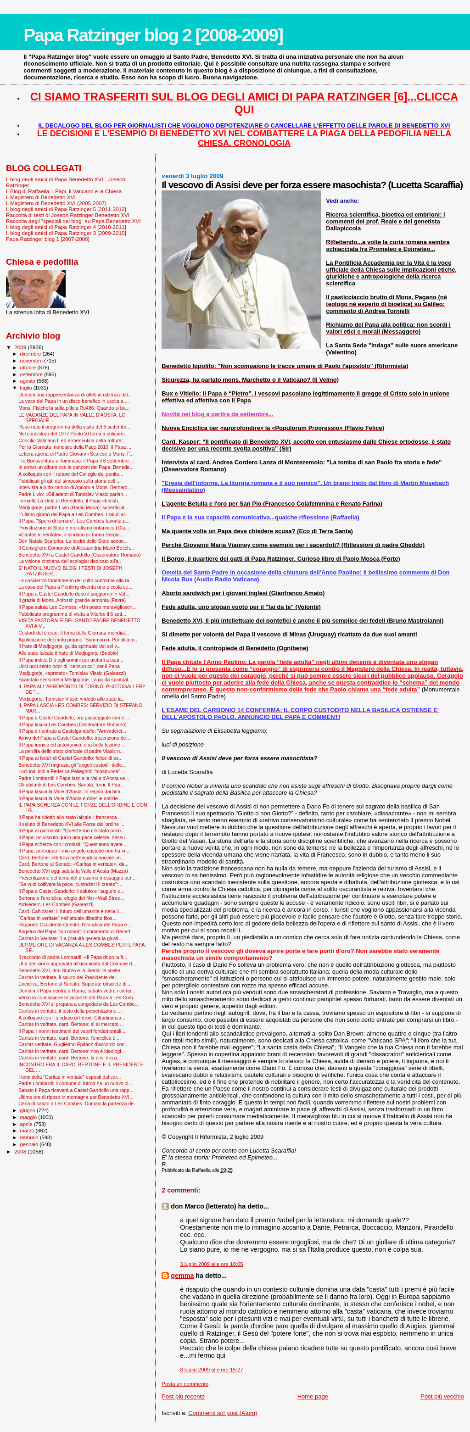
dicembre (31, 354)
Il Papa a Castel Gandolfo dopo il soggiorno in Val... (73, 593)
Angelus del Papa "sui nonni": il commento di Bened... (76, 931)
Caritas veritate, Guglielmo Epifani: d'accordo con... (73, 1044)
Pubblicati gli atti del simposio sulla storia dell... (68, 481)
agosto (28, 381)
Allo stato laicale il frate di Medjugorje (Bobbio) (68, 653)
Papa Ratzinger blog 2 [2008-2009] (153, 35)
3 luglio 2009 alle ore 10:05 (211, 1264)
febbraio (30, 1137)
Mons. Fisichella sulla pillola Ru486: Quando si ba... (73, 408)
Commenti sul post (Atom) (222, 1413)
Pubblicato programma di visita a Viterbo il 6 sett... (72, 614)
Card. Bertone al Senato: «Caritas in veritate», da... (73, 864)
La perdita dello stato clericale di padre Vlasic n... (71, 751)
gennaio (30, 1144)
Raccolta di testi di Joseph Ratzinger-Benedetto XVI (67, 215)
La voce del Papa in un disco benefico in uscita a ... (73, 401)
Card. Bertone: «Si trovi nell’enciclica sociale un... (71, 857)
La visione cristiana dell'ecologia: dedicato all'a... (70, 561)
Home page (312, 1396)
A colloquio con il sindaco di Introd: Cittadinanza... (71, 1017)
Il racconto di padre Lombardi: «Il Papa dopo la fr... (72, 957)
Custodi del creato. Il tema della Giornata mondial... (73, 632)
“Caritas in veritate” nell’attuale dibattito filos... (67, 918)
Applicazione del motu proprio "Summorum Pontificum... (78, 639)
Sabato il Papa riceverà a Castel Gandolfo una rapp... (76, 1090)
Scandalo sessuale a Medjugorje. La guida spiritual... (75, 679)
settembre (32, 374)
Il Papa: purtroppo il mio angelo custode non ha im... (74, 850)
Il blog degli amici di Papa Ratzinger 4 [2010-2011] (66, 227)
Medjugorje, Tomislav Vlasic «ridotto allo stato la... (72, 699)
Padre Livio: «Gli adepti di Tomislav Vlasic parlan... (72, 494)
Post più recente (183, 1396)
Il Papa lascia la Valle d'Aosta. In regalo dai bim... (71, 791)
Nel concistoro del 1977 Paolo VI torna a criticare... (73, 433)
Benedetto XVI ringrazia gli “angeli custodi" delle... (72, 765)
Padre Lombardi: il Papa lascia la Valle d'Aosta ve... (73, 778)
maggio (29, 1117)
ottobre (29, 367)
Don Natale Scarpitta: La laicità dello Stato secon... (73, 541)
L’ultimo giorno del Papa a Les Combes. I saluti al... (73, 514)
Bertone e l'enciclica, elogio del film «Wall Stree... (71, 898)
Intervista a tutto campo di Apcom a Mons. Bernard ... (75, 487)
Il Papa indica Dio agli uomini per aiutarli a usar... (70, 660)
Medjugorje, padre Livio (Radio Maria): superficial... (73, 507)
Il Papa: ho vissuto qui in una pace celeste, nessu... (73, 837)
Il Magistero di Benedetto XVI (41, 197)
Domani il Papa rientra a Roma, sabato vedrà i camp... (76, 990)
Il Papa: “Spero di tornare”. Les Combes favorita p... (73, 521)
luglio (27, 387)
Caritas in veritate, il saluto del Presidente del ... (69, 977)
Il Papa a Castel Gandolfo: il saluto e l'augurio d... (71, 891)
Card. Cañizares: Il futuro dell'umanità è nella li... (70, 911)
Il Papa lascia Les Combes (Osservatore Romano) (72, 724)
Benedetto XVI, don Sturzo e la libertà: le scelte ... (71, 970)
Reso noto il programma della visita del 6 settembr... (74, 426)
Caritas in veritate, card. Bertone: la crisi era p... (69, 1057)
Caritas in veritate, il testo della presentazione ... (70, 1011)
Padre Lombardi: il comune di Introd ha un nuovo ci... (75, 1083)
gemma (182, 1275)
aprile (27, 1124)
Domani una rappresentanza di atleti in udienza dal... (75, 394)
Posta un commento (185, 1384)
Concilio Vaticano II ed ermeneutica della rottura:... (72, 440)
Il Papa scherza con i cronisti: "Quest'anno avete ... (73, 844)
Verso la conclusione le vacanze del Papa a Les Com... (77, 997)
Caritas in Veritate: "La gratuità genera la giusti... (70, 938)
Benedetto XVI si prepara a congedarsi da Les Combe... (78, 1004)
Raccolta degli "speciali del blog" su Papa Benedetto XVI (73, 221)
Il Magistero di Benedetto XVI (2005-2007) (56, 203)
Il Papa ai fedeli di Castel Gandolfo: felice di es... (70, 758)
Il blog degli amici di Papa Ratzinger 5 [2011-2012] (66, 209)
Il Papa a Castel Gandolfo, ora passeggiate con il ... (73, 717)
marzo (28, 1130)
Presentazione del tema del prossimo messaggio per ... (77, 877)
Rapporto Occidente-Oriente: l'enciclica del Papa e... (74, 924)
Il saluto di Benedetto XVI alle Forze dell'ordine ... (71, 824)
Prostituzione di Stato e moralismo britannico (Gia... (73, 527)
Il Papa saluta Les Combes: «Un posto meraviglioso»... (77, 607)
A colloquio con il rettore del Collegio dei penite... (70, 474)
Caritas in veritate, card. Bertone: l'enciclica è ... (69, 1038)
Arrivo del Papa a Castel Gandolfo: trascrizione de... (74, 738)
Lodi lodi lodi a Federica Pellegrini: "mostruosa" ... (71, 771)
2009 (21, 347)
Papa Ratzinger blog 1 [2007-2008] (48, 239)
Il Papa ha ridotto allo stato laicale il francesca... (69, 817)
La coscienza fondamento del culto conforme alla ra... (76, 580)
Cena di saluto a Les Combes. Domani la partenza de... (78, 1103)
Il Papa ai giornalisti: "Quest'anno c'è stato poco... (71, 830)
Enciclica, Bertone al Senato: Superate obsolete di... (74, 983)
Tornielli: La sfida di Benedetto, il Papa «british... (70, 500)
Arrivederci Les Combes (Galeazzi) (56, 904)
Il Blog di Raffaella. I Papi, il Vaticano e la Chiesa (64, 191)
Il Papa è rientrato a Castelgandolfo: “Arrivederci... (72, 731)
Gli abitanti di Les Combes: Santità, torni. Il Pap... (71, 784)
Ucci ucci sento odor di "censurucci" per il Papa (69, 666)
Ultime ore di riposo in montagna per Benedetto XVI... (76, 1097)
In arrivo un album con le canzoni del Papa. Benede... (76, 467)
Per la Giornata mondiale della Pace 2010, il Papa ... (74, 447)
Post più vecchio (442, 1396)
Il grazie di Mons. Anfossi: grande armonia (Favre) (72, 600)
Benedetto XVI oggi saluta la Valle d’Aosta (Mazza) (73, 871)
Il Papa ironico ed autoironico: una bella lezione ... (71, 744)
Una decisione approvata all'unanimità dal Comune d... (77, 963)
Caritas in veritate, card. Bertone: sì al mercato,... (71, 1024)
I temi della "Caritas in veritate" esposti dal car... (69, 1077)
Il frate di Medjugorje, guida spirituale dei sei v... (69, 646)
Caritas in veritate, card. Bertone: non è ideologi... (71, 1051)
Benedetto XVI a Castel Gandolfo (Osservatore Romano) (79, 554)
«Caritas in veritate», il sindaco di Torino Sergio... (70, 534)
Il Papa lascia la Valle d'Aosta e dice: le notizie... (70, 798)
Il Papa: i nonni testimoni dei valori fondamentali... (71, 1031)
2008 (21, 1151)
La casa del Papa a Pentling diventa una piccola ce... (75, 587)
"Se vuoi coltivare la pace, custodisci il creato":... (70, 884)
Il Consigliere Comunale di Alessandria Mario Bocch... (76, 548)
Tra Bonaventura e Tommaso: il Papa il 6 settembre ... (76, 460)
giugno (28, 1110)
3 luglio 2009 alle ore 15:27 (211, 1369)
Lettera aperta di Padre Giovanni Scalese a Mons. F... (76, 454)
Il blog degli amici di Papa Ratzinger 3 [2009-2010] (66, 233)
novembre (32, 360)
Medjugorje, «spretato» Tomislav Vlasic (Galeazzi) (72, 673)
